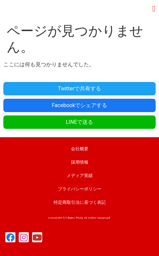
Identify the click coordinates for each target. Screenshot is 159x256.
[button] (153, 9)
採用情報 (79, 162)
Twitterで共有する (79, 88)
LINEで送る (79, 122)
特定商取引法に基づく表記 (80, 202)
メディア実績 (80, 175)
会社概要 (79, 148)
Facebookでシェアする (79, 105)
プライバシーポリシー (79, 188)
